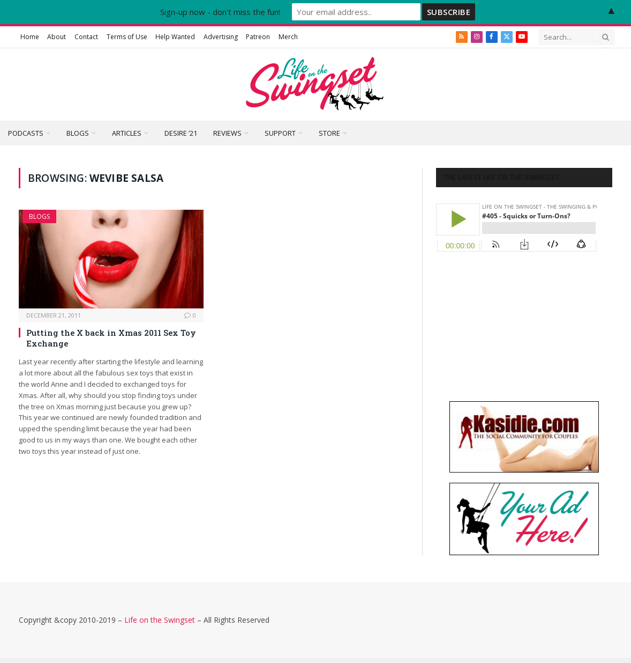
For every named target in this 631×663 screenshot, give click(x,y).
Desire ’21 (180, 133)
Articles (126, 133)
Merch (288, 36)
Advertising (221, 36)
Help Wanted (175, 36)
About (56, 36)
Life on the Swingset (159, 620)
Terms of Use (127, 36)
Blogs (77, 133)
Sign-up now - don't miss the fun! (220, 11)
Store (329, 133)
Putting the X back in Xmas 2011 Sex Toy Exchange (111, 338)
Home (29, 36)
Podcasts (25, 133)
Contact (86, 36)
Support (280, 133)
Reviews (227, 133)
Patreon (258, 36)
